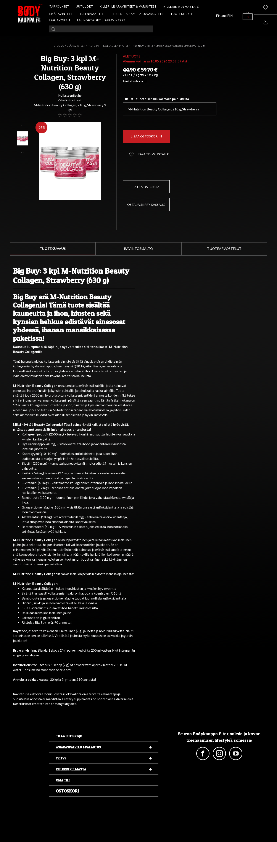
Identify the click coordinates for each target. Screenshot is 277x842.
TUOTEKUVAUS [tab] (53, 248)
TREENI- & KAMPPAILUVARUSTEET (138, 14)
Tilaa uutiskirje (69, 736)
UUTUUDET (84, 6)
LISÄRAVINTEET (61, 14)
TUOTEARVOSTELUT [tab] (224, 248)
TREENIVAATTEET (92, 14)
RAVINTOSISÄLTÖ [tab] (138, 248)
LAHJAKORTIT (60, 20)
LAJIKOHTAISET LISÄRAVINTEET (101, 20)
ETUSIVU (59, 45)
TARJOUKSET (59, 6)
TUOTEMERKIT (182, 14)
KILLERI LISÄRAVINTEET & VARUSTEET (128, 6)
